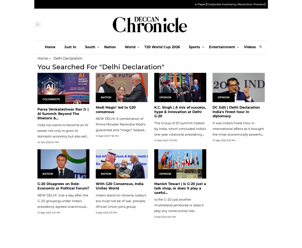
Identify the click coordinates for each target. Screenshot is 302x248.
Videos (250, 47)
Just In (70, 47)
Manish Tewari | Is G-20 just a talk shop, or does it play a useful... (180, 188)
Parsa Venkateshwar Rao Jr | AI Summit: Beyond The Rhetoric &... (63, 113)
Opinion (165, 97)
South (90, 47)
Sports (194, 47)
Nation (110, 47)
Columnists (51, 99)
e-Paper (200, 4)
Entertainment (222, 47)
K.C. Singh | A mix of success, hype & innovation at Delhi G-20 (180, 111)
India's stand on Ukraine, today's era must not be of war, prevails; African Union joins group (121, 201)
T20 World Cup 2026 (162, 47)
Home (50, 47)
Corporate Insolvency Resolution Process (236, 4)
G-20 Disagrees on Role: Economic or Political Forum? (63, 186)
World (130, 47)
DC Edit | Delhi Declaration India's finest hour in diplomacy (236, 111)
